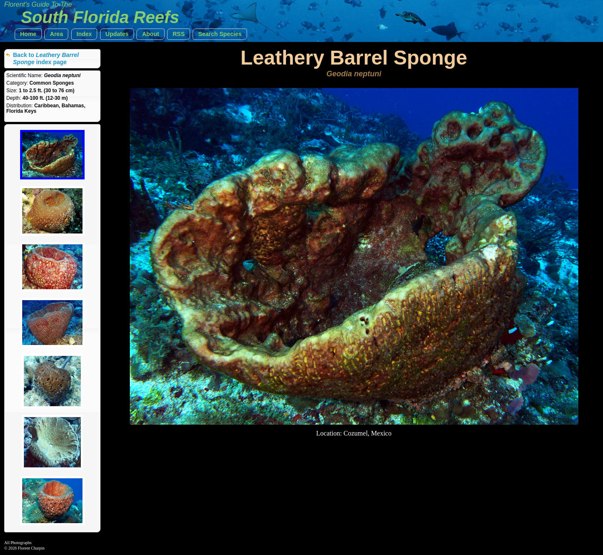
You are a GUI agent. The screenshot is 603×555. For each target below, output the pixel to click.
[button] (28, 34)
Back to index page (46, 58)
